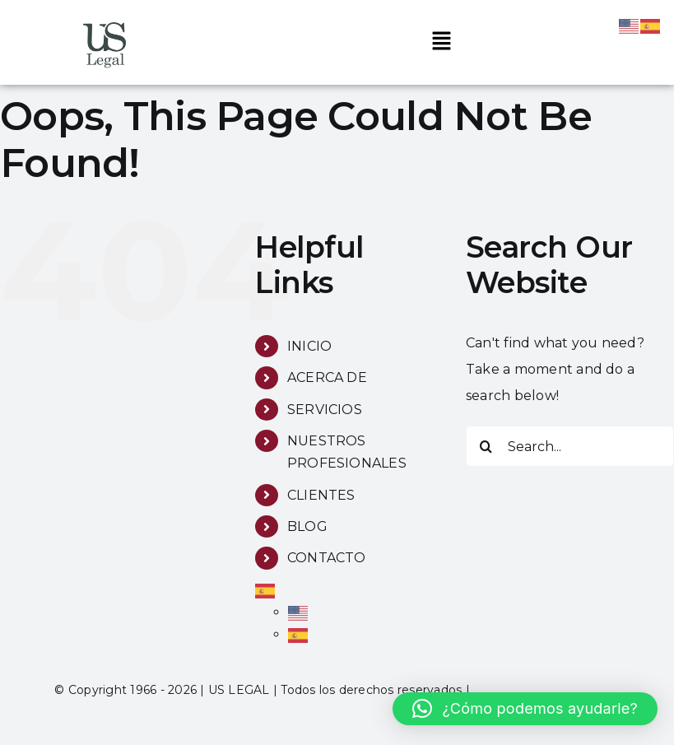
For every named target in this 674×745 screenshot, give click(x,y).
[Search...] (570, 446)
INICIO (309, 346)
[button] (441, 42)
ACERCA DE (327, 377)
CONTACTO (326, 558)
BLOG (307, 526)
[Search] (486, 446)
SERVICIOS (324, 409)
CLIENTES (321, 495)
